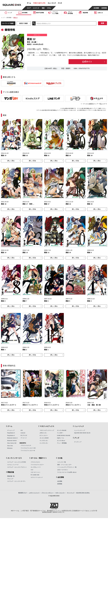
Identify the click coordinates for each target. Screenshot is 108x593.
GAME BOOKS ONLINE (63, 435)
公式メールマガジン (62, 469)
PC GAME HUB (35, 475)
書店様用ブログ (22, 492)
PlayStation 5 (11, 433)
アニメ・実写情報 (62, 443)
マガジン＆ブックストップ (47, 430)
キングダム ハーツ (36, 467)
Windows (10, 448)
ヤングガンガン (44, 440)
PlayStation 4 (11, 435)
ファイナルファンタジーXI (28, 450)
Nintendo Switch (12, 440)
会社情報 (59, 481)
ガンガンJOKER (44, 438)
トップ (3, 17)
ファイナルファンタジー (37, 464)
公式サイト (87, 62)
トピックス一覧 (61, 462)
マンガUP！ (60, 433)
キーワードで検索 (7, 23)
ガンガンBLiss (61, 440)
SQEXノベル (60, 438)
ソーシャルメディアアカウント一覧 (66, 467)
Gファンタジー (44, 435)
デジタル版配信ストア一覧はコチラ (95, 104)
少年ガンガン (43, 433)
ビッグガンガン (44, 443)
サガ (32, 469)
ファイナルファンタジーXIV (28, 448)
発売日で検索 (23, 23)
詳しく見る (10, 160)
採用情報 (59, 484)
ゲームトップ (10, 430)
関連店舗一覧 (10, 476)
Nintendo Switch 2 (12, 438)
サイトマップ (70, 492)
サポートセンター (60, 492)
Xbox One (10, 445)
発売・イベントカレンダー (64, 464)
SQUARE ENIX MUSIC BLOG (82, 433)
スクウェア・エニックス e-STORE (16, 462)
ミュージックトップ (79, 430)
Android (23, 433)
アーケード (24, 438)
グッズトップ (77, 442)
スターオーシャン (35, 472)
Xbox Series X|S (11, 443)
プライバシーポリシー (47, 492)
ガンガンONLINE (61, 430)
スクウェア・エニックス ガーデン (16, 481)
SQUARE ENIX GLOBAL (83, 492)
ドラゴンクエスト (35, 462)
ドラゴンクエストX (26, 445)
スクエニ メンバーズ (12, 464)
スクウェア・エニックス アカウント (17, 467)
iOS (22, 430)
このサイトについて (34, 492)
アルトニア (10, 478)
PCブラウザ (24, 435)
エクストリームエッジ (37, 477)
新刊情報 (9, 17)
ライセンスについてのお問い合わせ (66, 472)
